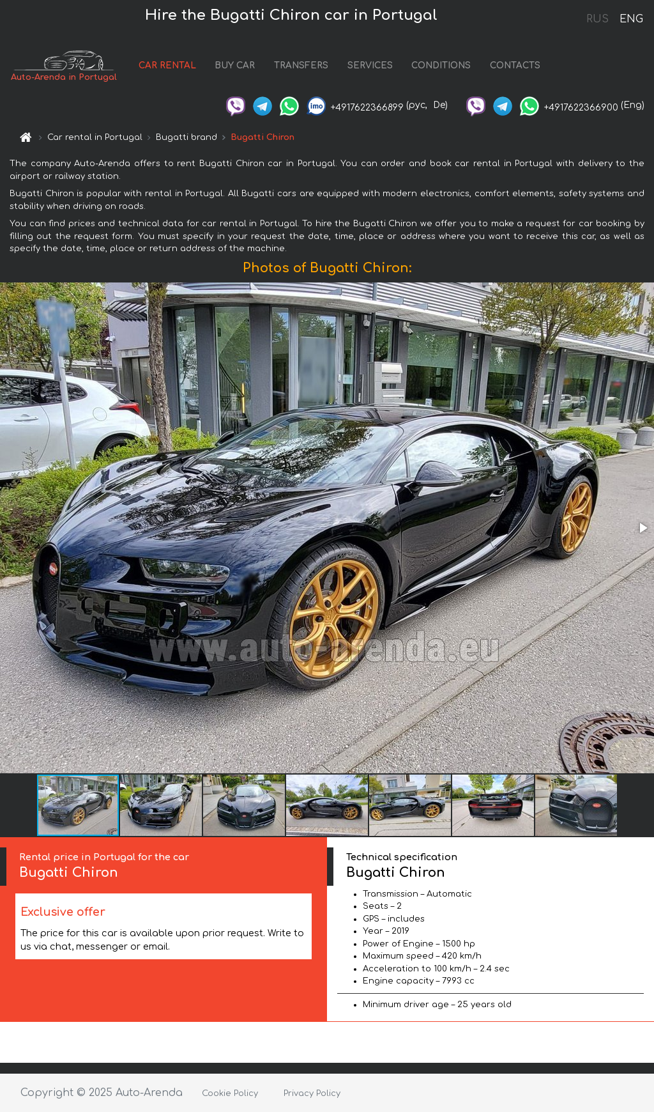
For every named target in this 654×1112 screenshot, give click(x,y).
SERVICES (370, 65)
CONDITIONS (441, 65)
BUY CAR (235, 65)
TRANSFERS (301, 65)
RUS (597, 19)
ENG (631, 19)
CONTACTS (515, 65)
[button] (642, 528)
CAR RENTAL (167, 65)
